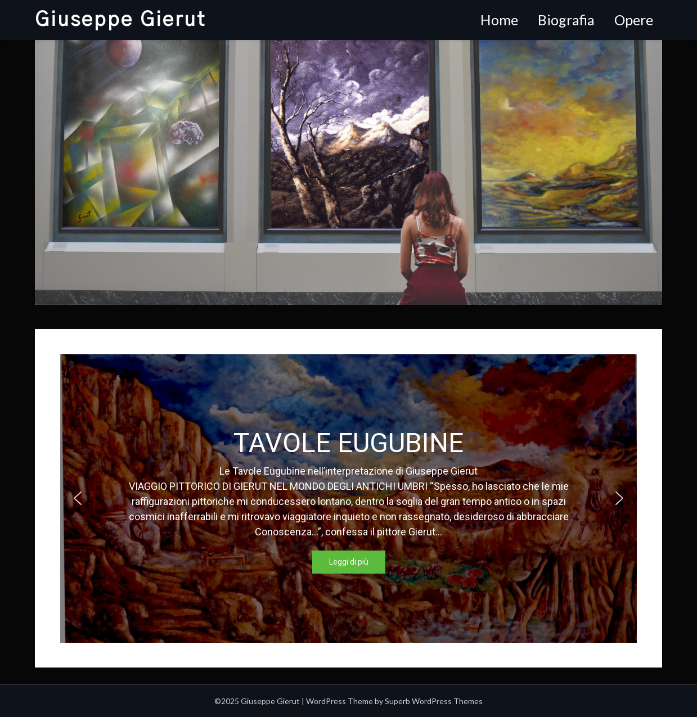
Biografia (566, 19)
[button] (78, 498)
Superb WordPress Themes (434, 701)
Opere (633, 19)
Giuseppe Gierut (120, 20)
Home (499, 19)
